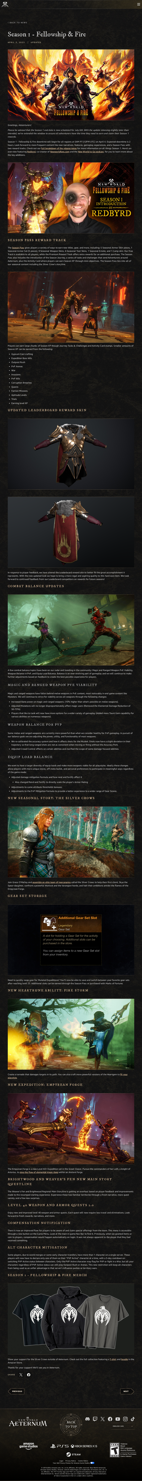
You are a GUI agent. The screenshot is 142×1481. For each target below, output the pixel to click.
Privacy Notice (70, 1461)
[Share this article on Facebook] (28, 1375)
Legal (61, 1461)
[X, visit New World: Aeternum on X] (103, 1419)
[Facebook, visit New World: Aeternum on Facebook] (110, 1419)
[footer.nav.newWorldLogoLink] (28, 1422)
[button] (71, 84)
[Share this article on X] (21, 1375)
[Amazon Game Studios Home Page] (29, 1446)
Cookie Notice (83, 1461)
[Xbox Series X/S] (84, 1446)
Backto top (71, 1424)
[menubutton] (138, 4)
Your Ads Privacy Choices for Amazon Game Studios (73, 1463)
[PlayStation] (59, 1446)
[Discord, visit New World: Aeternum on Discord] (87, 1419)
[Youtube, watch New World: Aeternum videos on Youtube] (118, 1419)
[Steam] (73, 1454)
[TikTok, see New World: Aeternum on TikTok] (133, 1419)
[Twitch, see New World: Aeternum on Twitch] (95, 1419)
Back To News (18, 22)
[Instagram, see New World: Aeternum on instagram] (125, 1419)
